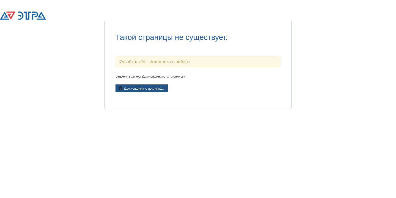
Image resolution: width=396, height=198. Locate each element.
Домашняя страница (141, 88)
